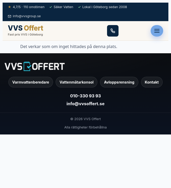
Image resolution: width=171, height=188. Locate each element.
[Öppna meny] (157, 31)
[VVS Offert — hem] (25, 31)
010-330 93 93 (85, 95)
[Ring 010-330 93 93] (113, 31)
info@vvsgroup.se (24, 16)
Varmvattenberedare (30, 82)
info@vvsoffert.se (86, 103)
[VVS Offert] (85, 66)
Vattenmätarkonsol (76, 82)
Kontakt (152, 82)
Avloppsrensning (119, 82)
